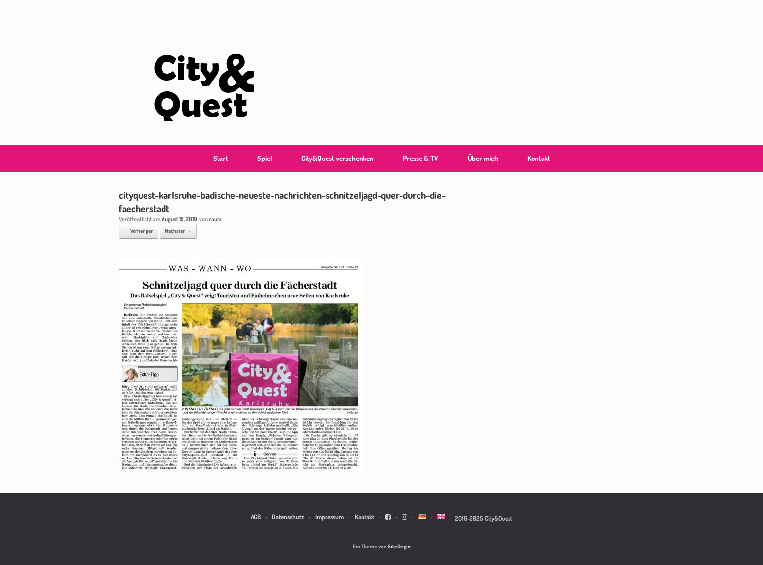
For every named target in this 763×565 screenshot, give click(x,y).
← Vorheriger (138, 231)
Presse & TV (420, 158)
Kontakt (538, 158)
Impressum (329, 517)
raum (215, 219)
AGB (256, 517)
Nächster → (178, 231)
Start (220, 158)
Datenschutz (288, 517)
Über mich (483, 158)
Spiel (264, 158)
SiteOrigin (399, 546)
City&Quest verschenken (337, 158)
